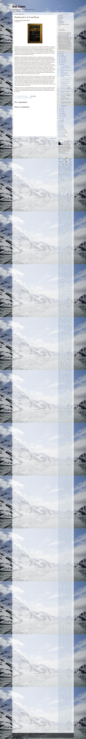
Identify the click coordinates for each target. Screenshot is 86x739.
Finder (63, 239)
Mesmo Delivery (61, 575)
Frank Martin (69, 252)
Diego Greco (68, 481)
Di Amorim (63, 481)
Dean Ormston (67, 277)
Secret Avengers (63, 211)
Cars (70, 453)
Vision (71, 714)
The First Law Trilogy (65, 663)
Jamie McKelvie (68, 166)
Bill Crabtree (66, 319)
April (62, 111)
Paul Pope (66, 373)
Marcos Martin (69, 359)
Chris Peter (61, 459)
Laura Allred (66, 354)
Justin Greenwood (69, 255)
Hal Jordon (69, 518)
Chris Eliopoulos (61, 181)
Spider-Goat (68, 640)
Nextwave (64, 369)
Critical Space (60, 468)
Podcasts (70, 604)
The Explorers (60, 660)
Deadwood (19, 97)
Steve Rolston (69, 388)
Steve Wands (62, 389)
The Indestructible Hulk (66, 299)
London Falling (63, 563)
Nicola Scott (66, 591)
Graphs (64, 512)
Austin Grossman (61, 269)
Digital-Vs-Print (60, 482)
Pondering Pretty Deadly (62, 231)
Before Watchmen (61, 440)
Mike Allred (64, 366)
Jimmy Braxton (60, 545)
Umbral (61, 410)
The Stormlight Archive (67, 697)
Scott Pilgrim (64, 296)
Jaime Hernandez (61, 340)
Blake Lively (60, 445)
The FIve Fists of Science (68, 660)
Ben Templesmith (67, 440)
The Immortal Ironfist (68, 670)
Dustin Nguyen (65, 484)
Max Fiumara (65, 571)
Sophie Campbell (65, 639)
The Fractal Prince (61, 667)
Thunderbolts (60, 406)
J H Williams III (65, 533)
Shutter (69, 297)
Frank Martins (68, 334)
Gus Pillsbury (60, 518)
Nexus (67, 589)
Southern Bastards (67, 244)
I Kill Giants (61, 526)
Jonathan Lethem (69, 239)
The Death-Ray (63, 654)
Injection (69, 531)
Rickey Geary (64, 617)
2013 (61, 120)
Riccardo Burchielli (61, 294)
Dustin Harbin (62, 332)
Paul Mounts (63, 599)
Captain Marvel (67, 180)
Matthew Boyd (65, 570)
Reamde (70, 612)
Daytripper (64, 475)
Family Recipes (64, 489)
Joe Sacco (63, 546)
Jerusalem (67, 344)
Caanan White (66, 325)
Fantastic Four (61, 490)
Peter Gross (68, 230)
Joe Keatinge (62, 254)
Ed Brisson (64, 218)
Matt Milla (67, 569)
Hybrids (67, 525)
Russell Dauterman (62, 295)
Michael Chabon (61, 210)
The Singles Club (69, 232)
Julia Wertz (60, 349)
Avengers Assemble (62, 248)
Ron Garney (62, 618)
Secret (69, 296)
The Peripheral (62, 689)
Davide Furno (67, 474)
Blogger (45, 735)
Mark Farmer (66, 568)
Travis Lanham (65, 205)
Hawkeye (63, 173)
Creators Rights (67, 327)
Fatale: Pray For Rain (65, 491)
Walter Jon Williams (64, 718)
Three (71, 404)
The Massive (68, 399)
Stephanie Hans (64, 642)
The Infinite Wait (66, 398)
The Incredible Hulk (63, 671)
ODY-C (65, 258)
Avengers (68, 269)
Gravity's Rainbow (69, 512)
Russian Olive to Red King (62, 621)
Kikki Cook (65, 555)
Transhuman (66, 711)
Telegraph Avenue (65, 646)
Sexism (65, 297)
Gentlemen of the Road (62, 503)
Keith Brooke (62, 352)
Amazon (59, 426)
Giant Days (69, 506)
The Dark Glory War (61, 653)
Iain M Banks (67, 526)
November (63, 58)
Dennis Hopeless (61, 196)
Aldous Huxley (60, 424)
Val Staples (60, 412)
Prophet (59, 259)
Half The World (66, 519)
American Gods (65, 426)
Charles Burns (69, 454)
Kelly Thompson (63, 554)
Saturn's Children (64, 625)
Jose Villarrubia (67, 549)
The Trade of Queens (68, 698)
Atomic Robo (63, 184)
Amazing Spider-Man (66, 425)
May (61, 110)
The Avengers (66, 392)
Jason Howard (69, 341)
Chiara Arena (60, 456)
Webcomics (65, 720)
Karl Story (63, 553)
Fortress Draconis (67, 496)
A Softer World (65, 419)
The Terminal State (61, 698)
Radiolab (67, 611)
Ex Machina (69, 488)
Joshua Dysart (65, 347)
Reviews (60, 126)
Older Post (53, 138)
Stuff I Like (60, 390)
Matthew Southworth (64, 256)
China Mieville (66, 456)
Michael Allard (68, 575)
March (62, 113)
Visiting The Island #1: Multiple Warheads (64, 73)
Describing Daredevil (61, 225)
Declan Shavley (65, 217)
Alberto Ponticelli (67, 247)
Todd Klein (64, 706)
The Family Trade (67, 661)
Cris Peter (66, 203)
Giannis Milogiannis (67, 281)
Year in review (62, 305)
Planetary (66, 604)
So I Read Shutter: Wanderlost (63, 106)
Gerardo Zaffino (61, 504)
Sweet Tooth (66, 245)
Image (69, 527)
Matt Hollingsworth (63, 174)
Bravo (65, 447)
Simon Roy (70, 231)
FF (67, 225)
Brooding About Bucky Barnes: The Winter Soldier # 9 (65, 99)
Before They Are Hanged (66, 439)
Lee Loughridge (61, 187)
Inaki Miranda (68, 528)
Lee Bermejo (60, 561)
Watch (63, 719)
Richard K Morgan (65, 377)
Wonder (59, 725)
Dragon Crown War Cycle (68, 482)
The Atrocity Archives (61, 649)
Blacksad (70, 320)
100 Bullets (60, 247)
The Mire (68, 682)
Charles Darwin (62, 455)
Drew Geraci (61, 483)
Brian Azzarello (62, 215)
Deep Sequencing (61, 130)
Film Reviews (61, 209)
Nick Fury (64, 590)
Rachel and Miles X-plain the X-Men (64, 610)
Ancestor (69, 427)
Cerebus (64, 454)
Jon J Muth (65, 548)
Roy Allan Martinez (67, 619)
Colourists (66, 462)
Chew (64, 208)
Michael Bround (68, 141)
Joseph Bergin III (61, 255)
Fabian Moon (65, 280)
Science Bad (64, 387)
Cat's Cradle (60, 454)
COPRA (68, 234)
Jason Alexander (62, 341)
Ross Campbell (60, 619)
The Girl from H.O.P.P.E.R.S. (67, 668)
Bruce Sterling (69, 449)
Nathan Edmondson (66, 290)
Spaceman (63, 640)
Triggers (70, 711)
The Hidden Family (61, 670)
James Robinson (69, 340)
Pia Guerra (66, 603)
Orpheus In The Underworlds (62, 596)
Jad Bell (69, 339)
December (63, 56)
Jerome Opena (61, 542)
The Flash (66, 397)
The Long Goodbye (66, 677)
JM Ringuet (63, 534)
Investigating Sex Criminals (62, 532)
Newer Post (17, 138)
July (61, 64)
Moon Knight (63, 241)
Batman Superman (61, 438)
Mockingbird (64, 582)
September (63, 61)
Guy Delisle (60, 282)
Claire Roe (63, 461)
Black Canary (64, 320)
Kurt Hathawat (64, 556)
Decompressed (67, 477)
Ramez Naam (62, 376)
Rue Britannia (60, 620)
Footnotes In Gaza (67, 495)
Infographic (60, 195)
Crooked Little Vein (67, 468)
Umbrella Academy (67, 410)
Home (35, 138)
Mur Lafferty (66, 584)
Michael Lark (66, 240)
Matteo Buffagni (64, 363)
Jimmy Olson (67, 545)
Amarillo (59, 425)
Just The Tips (66, 349)
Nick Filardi (68, 370)
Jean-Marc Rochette (68, 539)
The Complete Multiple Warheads (64, 395)
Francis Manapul (65, 497)
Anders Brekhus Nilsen (64, 309)
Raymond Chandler (65, 612)
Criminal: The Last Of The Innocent (64, 467)
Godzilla (65, 337)
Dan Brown (66, 470)
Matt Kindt (63, 569)
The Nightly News (61, 685)
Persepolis (65, 374)
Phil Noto (68, 258)
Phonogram (65, 190)
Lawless (63, 560)
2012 (61, 121)
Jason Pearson (69, 538)
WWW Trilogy (63, 717)
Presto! (60, 605)
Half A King (60, 519)
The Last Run (69, 674)
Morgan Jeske (64, 289)
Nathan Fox (63, 588)
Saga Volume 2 (65, 624)
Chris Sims (66, 459)
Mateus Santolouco (65, 362)
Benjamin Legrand (61, 441)
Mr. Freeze (61, 584)
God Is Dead (68, 510)
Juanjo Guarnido (67, 348)
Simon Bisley (64, 634)
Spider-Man (60, 641)
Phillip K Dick (61, 603)
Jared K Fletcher (63, 198)
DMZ (64, 275)
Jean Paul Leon (62, 342)
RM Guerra (70, 375)
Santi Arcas (60, 244)
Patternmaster (67, 598)
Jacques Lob (67, 535)
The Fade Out (61, 661)
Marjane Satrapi (67, 361)
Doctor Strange (69, 331)
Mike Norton (65, 199)
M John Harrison (69, 563)
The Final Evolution (61, 662)
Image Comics (60, 528)
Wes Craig (68, 246)
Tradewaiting (60, 711)
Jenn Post (65, 204)
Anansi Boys (65, 427)
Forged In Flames (61, 496)
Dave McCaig (68, 276)
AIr (66, 420)
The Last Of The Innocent (62, 674)
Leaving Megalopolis (61, 356)
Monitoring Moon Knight (64, 367)
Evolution (64, 488)
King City (60, 353)
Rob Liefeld (68, 294)
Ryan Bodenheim (65, 261)
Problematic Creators (66, 606)
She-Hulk (66, 262)
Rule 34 (65, 620)
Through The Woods (65, 405)
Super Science (61, 135)
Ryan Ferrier (62, 382)
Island (61, 227)
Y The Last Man (69, 304)
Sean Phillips (62, 188)
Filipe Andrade (67, 251)
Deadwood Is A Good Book (65, 87)
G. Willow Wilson (63, 226)
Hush (64, 525)
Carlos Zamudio (60, 453)
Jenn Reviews (63, 541)
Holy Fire (59, 524)
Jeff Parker (68, 283)
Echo (67, 332)
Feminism (67, 492)
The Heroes (68, 669)
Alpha (65, 424)
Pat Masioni (65, 597)
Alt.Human (68, 424)
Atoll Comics (18, 6)
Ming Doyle (70, 366)
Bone (64, 445)
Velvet (64, 304)
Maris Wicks (65, 288)
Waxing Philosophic (62, 132)
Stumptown (60, 245)
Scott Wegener (69, 187)
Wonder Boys (64, 725)
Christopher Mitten (66, 326)
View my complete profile (63, 153)
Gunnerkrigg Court (68, 517)
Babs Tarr (60, 270)
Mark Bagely (66, 567)
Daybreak (59, 475)
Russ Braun (69, 620)
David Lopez (68, 224)
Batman (64, 234)
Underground (60, 411)
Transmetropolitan (64, 303)
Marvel (59, 362)
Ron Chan (64, 381)
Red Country (63, 614)
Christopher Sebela (68, 273)
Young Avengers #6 (69, 728)
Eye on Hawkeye (65, 175)
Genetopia (68, 502)
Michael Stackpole (61, 577)
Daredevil (67, 195)
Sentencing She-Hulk (65, 631)
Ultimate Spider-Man (68, 409)
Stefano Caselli (62, 388)
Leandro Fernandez (66, 355)
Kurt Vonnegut (69, 556)
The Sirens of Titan (66, 696)
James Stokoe (62, 253)
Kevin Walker (70, 554)
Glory (64, 510)
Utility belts (63, 713)
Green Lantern (61, 513)
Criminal (68, 208)
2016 (61, 53)
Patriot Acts (61, 598)
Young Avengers (68, 183)
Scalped (59, 385)
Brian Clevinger (64, 182)
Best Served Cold (68, 441)
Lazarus (61, 240)
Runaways (70, 381)
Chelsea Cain (68, 455)
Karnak (67, 553)
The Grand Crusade (62, 669)
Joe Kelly (60, 284)
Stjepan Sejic (68, 389)
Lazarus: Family (68, 560)
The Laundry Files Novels (63, 301)
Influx (64, 531)
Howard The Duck (61, 283)
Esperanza (60, 488)
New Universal (62, 589)
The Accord (63, 647)
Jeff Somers (65, 540)
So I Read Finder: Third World (65, 78)
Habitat (65, 518)
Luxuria (64, 359)
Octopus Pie (60, 291)
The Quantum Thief (66, 690)
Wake (67, 717)
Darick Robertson (61, 276)
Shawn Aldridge (65, 632)
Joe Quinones (65, 345)
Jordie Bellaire (64, 168)
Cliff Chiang (62, 274)
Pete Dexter (30, 97)
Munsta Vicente (62, 230)
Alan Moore (62, 267)
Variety (59, 413)
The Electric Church (61, 657)
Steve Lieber (65, 263)
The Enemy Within (69, 657)
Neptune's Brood (69, 588)
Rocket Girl (65, 380)
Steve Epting (67, 298)
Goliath (59, 511)
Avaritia (65, 434)
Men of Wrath (62, 574)
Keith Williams (68, 352)
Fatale (71, 225)
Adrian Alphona (65, 306)
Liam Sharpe (63, 562)
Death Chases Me (61, 331)
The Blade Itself (68, 649)
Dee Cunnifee (60, 251)
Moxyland (70, 583)
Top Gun (69, 710)
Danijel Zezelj (68, 275)
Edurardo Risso (64, 237)
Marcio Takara (60, 567)
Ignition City (65, 527)
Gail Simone (69, 226)
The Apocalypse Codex (66, 648)
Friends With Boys (65, 499)
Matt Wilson (66, 164)
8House (63, 416)
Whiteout (68, 413)
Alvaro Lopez (66, 191)
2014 (61, 118)
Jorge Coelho (67, 284)
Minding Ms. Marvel (61, 581)
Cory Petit (60, 275)
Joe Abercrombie (69, 253)
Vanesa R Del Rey (67, 412)
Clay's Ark (67, 461)
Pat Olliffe (70, 597)
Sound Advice (60, 298)
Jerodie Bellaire (69, 541)
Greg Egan (67, 513)
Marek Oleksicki (63, 360)
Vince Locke (66, 714)
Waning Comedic (61, 266)
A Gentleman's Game (63, 418)
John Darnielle (60, 547)
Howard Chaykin (69, 338)
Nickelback (68, 590)
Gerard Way (60, 337)
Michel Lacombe (67, 577)
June (62, 108)
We (61, 720)
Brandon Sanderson (65, 446)
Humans (60, 525)
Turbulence (65, 712)
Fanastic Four (69, 489)
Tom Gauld (69, 706)
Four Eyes (60, 497)
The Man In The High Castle (67, 678)
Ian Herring (64, 339)
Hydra (71, 525)
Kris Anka (65, 353)
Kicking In (60, 555)
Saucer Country (67, 384)
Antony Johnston (67, 223)
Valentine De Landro (67, 213)
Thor (59, 303)
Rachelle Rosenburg (61, 611)
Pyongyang (64, 375)
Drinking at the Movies (68, 483)
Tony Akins (60, 710)
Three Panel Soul (66, 705)
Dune (60, 484)
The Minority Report (62, 682)
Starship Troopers (66, 641)
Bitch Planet (64, 206)
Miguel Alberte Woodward (62, 578)
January (62, 116)
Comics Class (68, 463)
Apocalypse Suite (61, 431)
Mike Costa (69, 578)
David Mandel (60, 474)
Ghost (66, 504)
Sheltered (65, 633)
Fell (64, 492)
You (68, 727)
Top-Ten (59, 127)
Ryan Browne (70, 621)
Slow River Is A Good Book (65, 79)
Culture (67, 469)
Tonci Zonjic (66, 406)
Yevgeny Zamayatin (64, 727)
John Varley (66, 547)
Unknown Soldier (67, 411)
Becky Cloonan (61, 224)
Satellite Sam (60, 384)
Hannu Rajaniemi (67, 282)
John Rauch (65, 346)
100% (67, 305)
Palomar (69, 596)
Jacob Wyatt (69, 534)
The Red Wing (60, 402)
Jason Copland (63, 538)
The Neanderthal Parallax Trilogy (66, 684)
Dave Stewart (60, 277)
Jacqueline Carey (61, 535)
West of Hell (64, 413)
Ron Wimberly (68, 618)
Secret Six (60, 297)
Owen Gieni (66, 291)
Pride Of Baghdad (65, 605)
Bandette (59, 318)
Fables (59, 489)
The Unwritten (62, 233)
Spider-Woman (69, 197)
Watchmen (66, 719)
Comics (63, 463)
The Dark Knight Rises (63, 396)
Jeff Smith (68, 342)
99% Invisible (68, 416)
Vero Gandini (69, 713)
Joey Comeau (68, 546)
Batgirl (69, 248)
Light (67, 562)
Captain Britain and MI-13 (66, 452)
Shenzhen (70, 387)
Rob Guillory (67, 220)
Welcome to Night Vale (64, 721)
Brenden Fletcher (67, 270)
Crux (63, 469)
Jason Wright (61, 539)
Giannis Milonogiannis (62, 506)
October (62, 59)
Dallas (62, 470)
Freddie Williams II (65, 498)
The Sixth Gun (67, 402)
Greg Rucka (69, 173)
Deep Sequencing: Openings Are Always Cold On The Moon (65, 102)
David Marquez (67, 330)
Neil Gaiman (65, 368)
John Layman (66, 219)
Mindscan (67, 581)
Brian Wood (65, 202)
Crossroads (60, 469)
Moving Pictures (64, 583)
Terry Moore (60, 392)
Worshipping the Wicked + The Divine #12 (65, 83)
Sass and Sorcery (66, 383)
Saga (65, 201)
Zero (62, 223)
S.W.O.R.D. (60, 624)
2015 (61, 55)
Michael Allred (60, 576)
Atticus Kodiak (68, 268)
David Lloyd (60, 330)
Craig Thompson (61, 327)
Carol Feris (66, 453)
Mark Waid (60, 180)
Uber (62, 409)
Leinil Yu (65, 561)
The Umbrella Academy (64, 699)
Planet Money (61, 604)
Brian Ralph (64, 449)
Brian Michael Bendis (62, 323)
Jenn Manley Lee (61, 344)
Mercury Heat (68, 574)
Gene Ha (63, 502)
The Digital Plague (67, 656)
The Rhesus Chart (66, 692)
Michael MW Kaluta (67, 576)
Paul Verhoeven (68, 599)
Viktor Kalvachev (60, 714)
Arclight (66, 431)
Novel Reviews (24, 97)
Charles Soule (60, 273)
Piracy (71, 603)
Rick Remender (69, 210)
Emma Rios (69, 181)
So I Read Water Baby (64, 85)
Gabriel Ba (68, 209)
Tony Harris (64, 710)
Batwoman (66, 318)
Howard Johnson (69, 524)
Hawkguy (67, 194)
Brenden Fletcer (65, 448)
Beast (66, 438)
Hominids (63, 524)
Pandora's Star (60, 597)
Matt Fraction (61, 165)
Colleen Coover (67, 274)
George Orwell (69, 503)
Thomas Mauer (65, 704)
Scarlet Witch (65, 385)
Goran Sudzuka (64, 511)
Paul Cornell (69, 241)
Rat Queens (65, 259)
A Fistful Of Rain (69, 417)
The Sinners (60, 696)
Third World (66, 703)
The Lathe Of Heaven (62, 675)
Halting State (66, 520)
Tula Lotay (61, 712)
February (62, 114)
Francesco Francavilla (62, 252)
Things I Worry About (62, 136)
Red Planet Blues (69, 614)
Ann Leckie (63, 310)
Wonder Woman (69, 266)
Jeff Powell (60, 540)
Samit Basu (68, 382)
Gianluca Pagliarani (69, 505)
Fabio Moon (64, 333)
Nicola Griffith (60, 591)
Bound (68, 445)
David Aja (65, 177)
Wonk (67, 726)
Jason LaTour (65, 227)
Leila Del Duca (65, 287)
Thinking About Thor (66, 302)
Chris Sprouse (65, 460)
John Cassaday (67, 254)
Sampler (59, 383)
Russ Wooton (65, 260)
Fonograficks (60, 495)
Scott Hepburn (68, 628)
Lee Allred (68, 356)
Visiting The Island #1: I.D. (65, 81)
